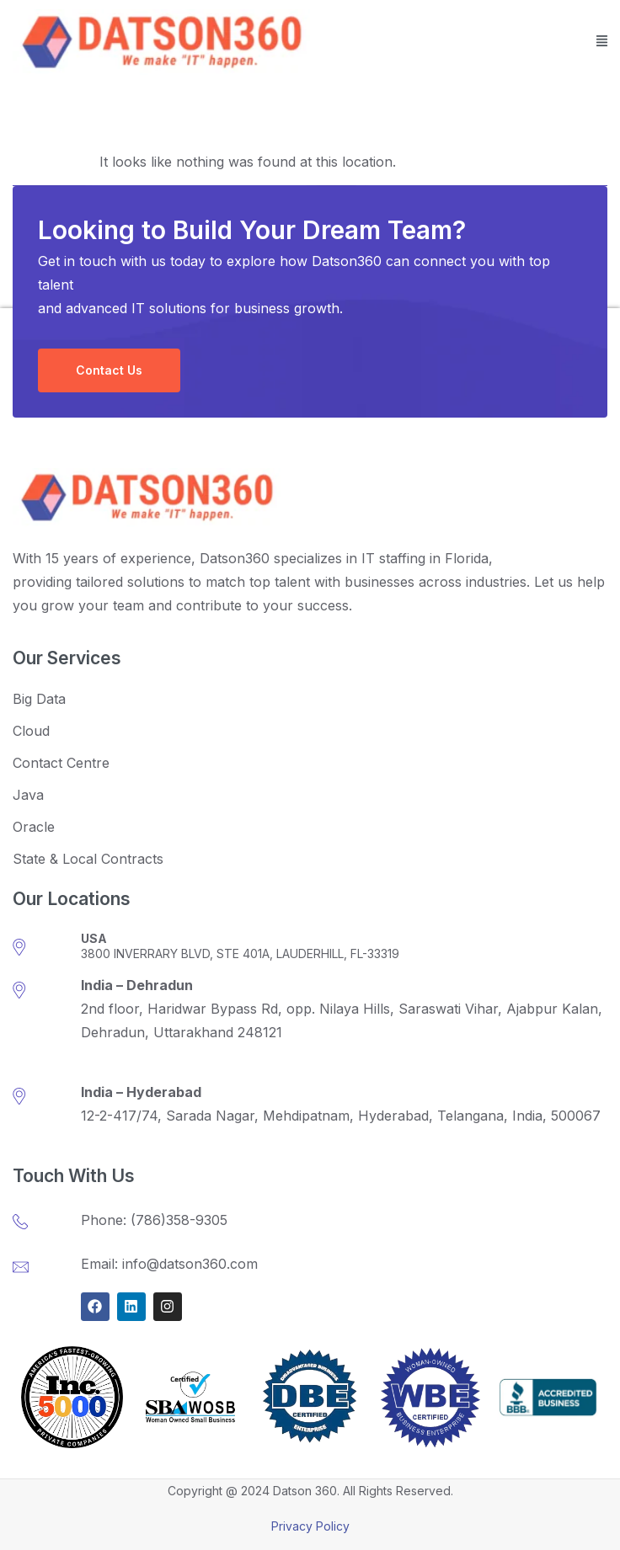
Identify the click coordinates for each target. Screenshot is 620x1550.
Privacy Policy (310, 1526)
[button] (602, 42)
